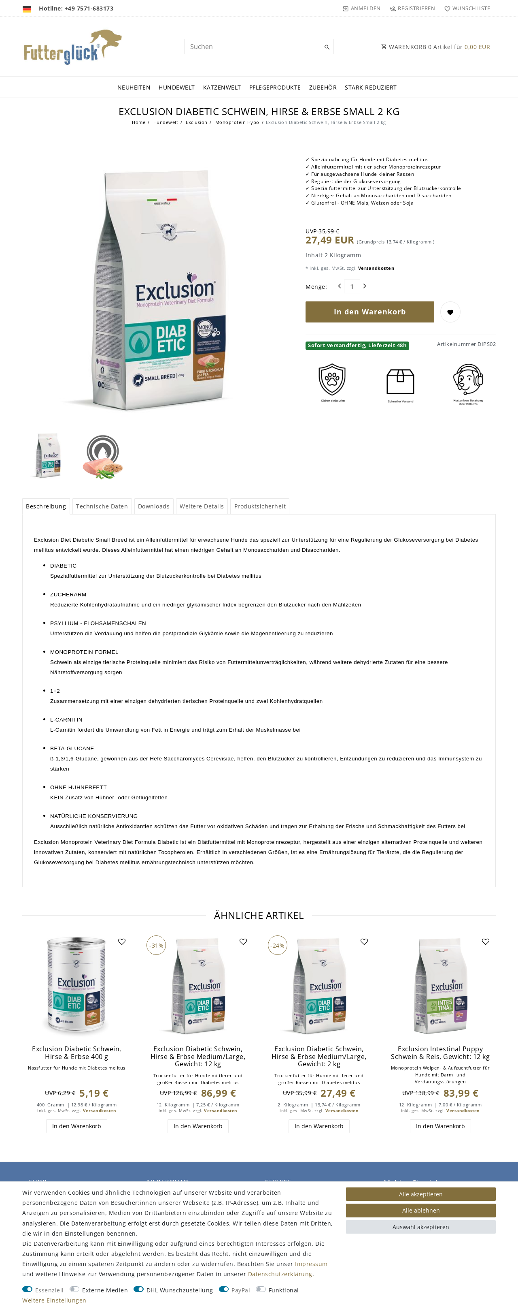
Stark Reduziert (371, 87)
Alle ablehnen (421, 1210)
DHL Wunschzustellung (179, 1290)
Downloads (154, 506)
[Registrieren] (412, 8)
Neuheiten (134, 87)
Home (138, 122)
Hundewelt (177, 87)
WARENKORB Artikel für (435, 47)
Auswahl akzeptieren (421, 1227)
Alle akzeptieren (421, 1194)
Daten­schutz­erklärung (280, 1274)
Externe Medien (105, 1290)
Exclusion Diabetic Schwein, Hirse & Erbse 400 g (76, 1052)
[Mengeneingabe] (352, 286)
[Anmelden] (361, 8)
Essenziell (49, 1290)
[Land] (27, 8)
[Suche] (325, 47)
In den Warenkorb (370, 311)
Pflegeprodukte (275, 87)
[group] (77, 987)
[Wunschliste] (465, 8)
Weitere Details (202, 506)
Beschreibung (46, 506)
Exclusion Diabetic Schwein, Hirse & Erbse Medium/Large (198, 1056)
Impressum (311, 1264)
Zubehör (323, 87)
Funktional (284, 1290)
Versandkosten (375, 268)
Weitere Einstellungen (54, 1300)
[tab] (46, 506)
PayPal (240, 1290)
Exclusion (196, 122)
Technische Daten (102, 506)
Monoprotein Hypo (236, 122)
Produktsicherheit (260, 506)
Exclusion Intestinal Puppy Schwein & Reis (440, 1052)
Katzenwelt (222, 87)
